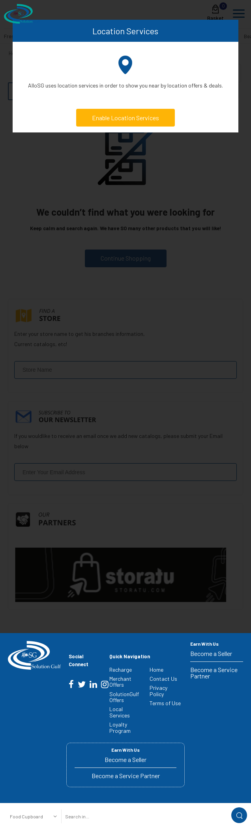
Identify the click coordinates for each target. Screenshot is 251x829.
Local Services (119, 712)
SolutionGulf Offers (124, 697)
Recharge (120, 669)
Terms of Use (165, 703)
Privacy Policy (158, 690)
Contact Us (163, 678)
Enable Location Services (125, 117)
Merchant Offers (120, 681)
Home (156, 669)
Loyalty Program (120, 727)
